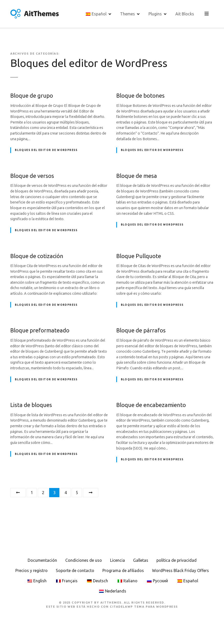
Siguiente (90, 492)
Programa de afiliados (123, 570)
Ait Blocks (185, 13)
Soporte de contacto (75, 570)
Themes (128, 13)
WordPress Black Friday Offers (180, 570)
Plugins (155, 13)
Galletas (140, 560)
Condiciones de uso (83, 560)
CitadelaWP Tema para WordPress (144, 606)
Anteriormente (18, 492)
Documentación (42, 560)
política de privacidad (176, 560)
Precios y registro (31, 570)
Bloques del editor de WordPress (46, 150)
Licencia (117, 560)
